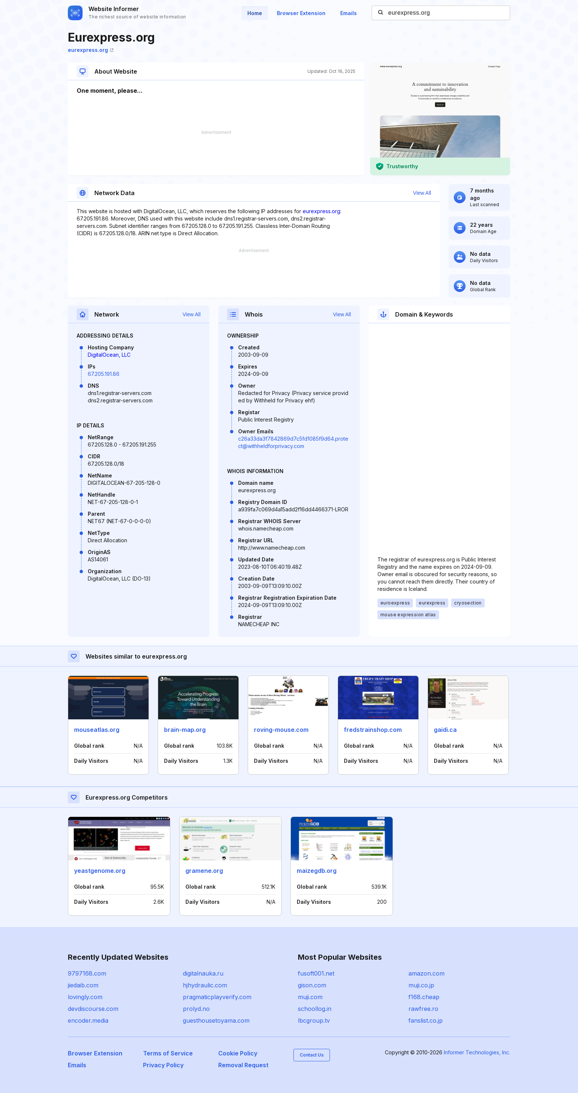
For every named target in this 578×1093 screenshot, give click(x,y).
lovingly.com (85, 997)
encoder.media (88, 1020)
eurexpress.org (91, 50)
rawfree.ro (423, 1008)
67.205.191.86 (103, 374)
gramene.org (204, 870)
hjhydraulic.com (205, 985)
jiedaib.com (83, 985)
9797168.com (87, 973)
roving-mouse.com (281, 729)
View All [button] (422, 193)
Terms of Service (168, 1053)
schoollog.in (314, 1008)
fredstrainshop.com (373, 729)
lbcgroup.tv (314, 1020)
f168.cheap (423, 997)
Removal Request (243, 1065)
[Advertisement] (216, 152)
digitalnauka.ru (203, 973)
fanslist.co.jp (425, 1020)
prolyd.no (196, 1008)
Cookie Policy (237, 1053)
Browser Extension (301, 13)
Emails (348, 13)
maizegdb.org (317, 870)
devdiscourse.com (93, 1008)
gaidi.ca (445, 729)
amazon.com (426, 973)
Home (254, 13)
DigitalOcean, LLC (109, 355)
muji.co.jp (421, 985)
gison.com (312, 985)
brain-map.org (185, 729)
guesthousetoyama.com (216, 1020)
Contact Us (312, 1055)
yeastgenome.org (99, 870)
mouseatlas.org (96, 729)
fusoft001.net (316, 973)
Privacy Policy (163, 1065)
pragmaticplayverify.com (217, 997)
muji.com (310, 997)
